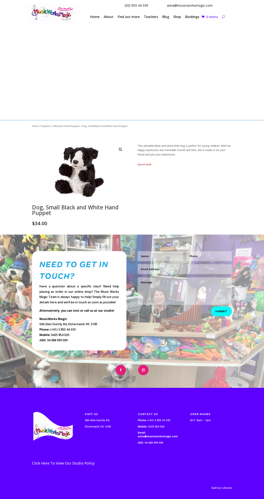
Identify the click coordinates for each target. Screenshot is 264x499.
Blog (165, 17)
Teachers (151, 17)
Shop (177, 17)
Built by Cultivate (221, 488)
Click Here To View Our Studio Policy (63, 463)
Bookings (192, 17)
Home (95, 17)
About (108, 17)
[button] (120, 149)
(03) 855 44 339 (136, 5)
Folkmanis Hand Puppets (66, 126)
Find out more (129, 17)
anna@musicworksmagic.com (190, 5)
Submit (221, 311)
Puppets (45, 126)
